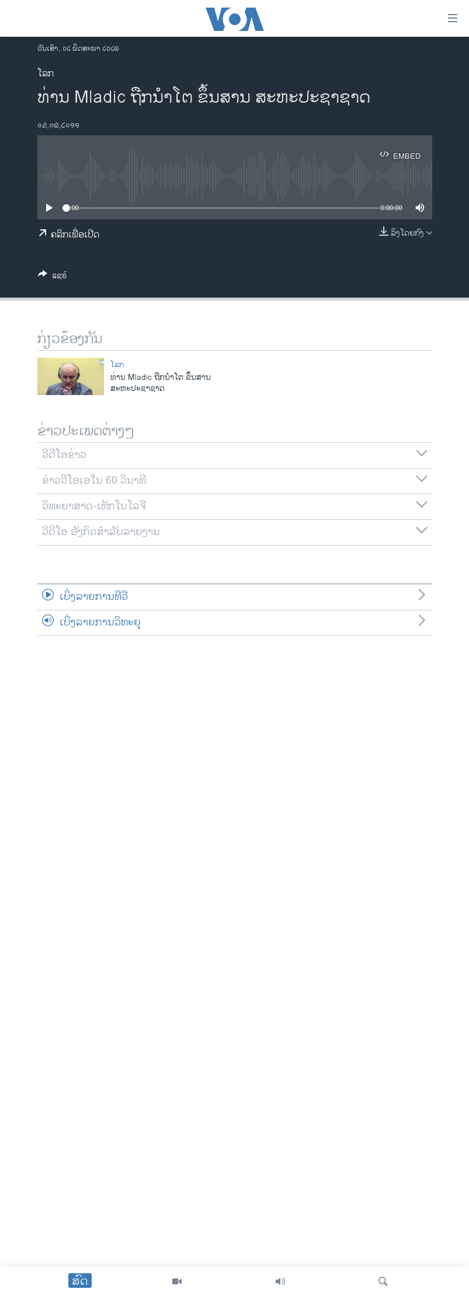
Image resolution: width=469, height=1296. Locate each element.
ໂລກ (45, 74)
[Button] (52, 277)
